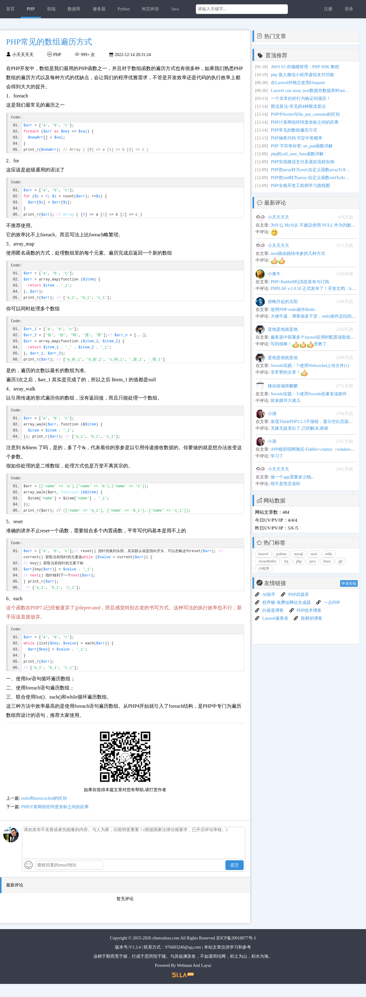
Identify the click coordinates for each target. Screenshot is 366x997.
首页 (10, 9)
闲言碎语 (150, 9)
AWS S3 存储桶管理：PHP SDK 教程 (305, 67)
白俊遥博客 (273, 610)
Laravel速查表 (275, 618)
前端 (51, 9)
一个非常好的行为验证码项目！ (301, 98)
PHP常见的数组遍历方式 (294, 130)
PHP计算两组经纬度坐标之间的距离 (55, 820)
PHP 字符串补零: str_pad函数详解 (302, 146)
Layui (206, 978)
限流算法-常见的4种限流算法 (298, 106)
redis (328, 554)
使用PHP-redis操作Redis (293, 309)
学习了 (277, 456)
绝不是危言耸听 (285, 483)
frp (286, 561)
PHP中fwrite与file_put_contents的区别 (305, 114)
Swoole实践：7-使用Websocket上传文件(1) (310, 365)
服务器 (99, 9)
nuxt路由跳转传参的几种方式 (298, 253)
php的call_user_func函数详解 (297, 154)
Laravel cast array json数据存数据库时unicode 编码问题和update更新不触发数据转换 (310, 90)
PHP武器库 (298, 594)
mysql (298, 554)
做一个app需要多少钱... (292, 477)
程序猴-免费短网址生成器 (286, 602)
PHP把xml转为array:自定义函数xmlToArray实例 (310, 177)
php (299, 561)
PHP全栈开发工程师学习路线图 (300, 185)
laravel (263, 554)
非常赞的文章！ (289, 372)
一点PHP (332, 602)
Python (124, 9)
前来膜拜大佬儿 (285, 400)
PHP (31, 9)
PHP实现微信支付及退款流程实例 (302, 162)
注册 (328, 9)
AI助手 (268, 594)
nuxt (314, 554)
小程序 (263, 568)
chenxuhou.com (165, 951)
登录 (349, 9)
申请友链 (349, 583)
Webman (184, 978)
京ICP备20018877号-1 (236, 951)
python (281, 554)
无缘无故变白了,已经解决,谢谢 (299, 428)
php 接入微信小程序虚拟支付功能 (302, 74)
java (313, 561)
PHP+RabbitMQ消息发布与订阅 (300, 282)
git (341, 561)
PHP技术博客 (309, 610)
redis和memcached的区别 (44, 811)
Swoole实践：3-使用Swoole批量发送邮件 (309, 394)
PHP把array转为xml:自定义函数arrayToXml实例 (310, 169)
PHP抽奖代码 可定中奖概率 (296, 138)
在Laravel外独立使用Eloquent (298, 82)
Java (175, 9)
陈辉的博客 (311, 618)
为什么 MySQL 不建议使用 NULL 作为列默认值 (315, 225)
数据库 (74, 9)
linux (327, 561)
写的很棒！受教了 (299, 344)
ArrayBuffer (267, 561)
